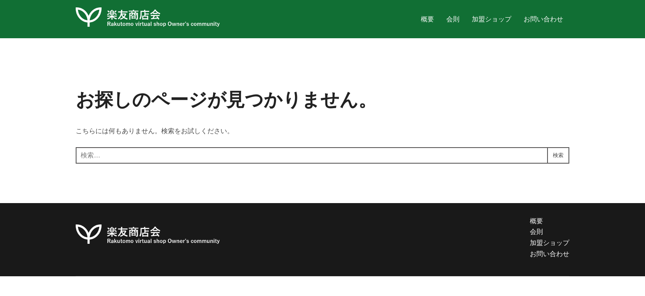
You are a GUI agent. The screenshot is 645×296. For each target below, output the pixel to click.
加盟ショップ (491, 19)
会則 (452, 19)
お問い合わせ (543, 19)
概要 (427, 19)
